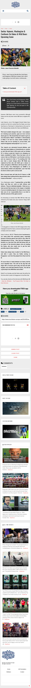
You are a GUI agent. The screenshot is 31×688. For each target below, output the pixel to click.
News (6, 28)
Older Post (15, 353)
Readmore (10, 469)
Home (2, 28)
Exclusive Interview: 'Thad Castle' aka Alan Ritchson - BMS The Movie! (13, 458)
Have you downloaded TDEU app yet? (13, 91)
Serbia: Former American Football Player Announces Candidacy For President (14, 562)
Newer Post (15, 349)
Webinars (9, 672)
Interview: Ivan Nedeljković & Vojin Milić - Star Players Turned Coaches (14, 483)
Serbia (11, 28)
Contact (22, 672)
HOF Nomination (22, 669)
